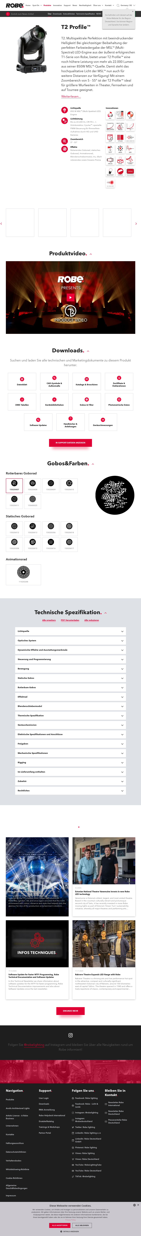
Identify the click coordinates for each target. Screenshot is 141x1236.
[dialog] (70, 1219)
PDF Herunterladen (70, 624)
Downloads (57, 14)
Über (50, 14)
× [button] (138, 1205)
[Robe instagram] (70, 1039)
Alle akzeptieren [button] (60, 1225)
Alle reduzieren (91, 624)
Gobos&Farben (69, 14)
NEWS (98, 14)
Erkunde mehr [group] (70, 1015)
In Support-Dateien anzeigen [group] (70, 445)
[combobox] (134, 1205)
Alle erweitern (49, 624)
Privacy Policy (70, 1220)
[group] (136, 224)
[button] (70, 1231)
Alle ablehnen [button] (82, 1225)
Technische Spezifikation (85, 14)
